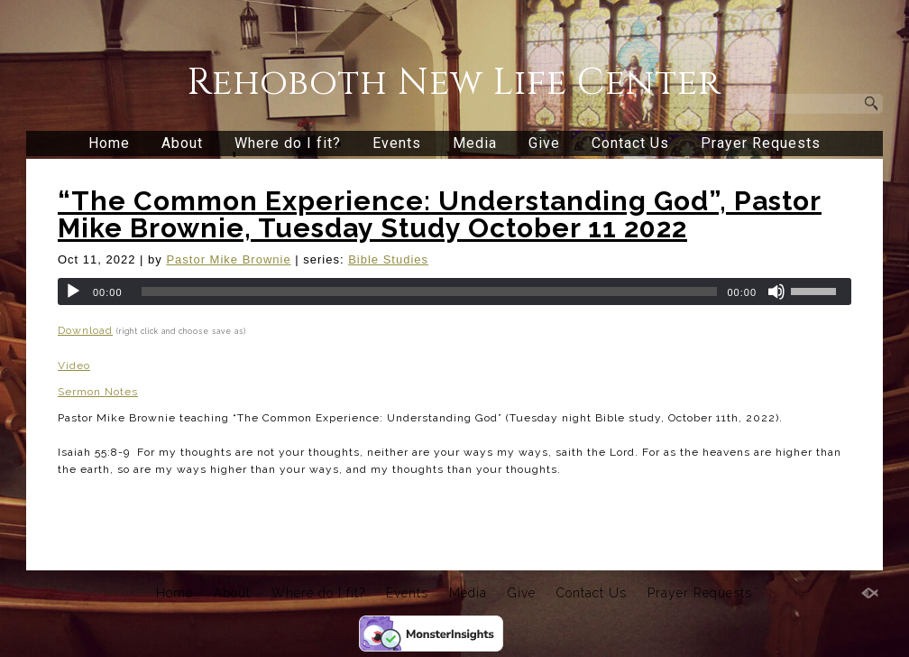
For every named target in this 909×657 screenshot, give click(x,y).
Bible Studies (388, 259)
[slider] (430, 291)
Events (396, 143)
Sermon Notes (98, 391)
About (182, 143)
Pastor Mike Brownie (228, 259)
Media (475, 143)
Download (85, 330)
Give (544, 143)
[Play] (73, 291)
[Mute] (776, 291)
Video (74, 365)
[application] (454, 291)
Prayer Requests (761, 143)
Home (109, 143)
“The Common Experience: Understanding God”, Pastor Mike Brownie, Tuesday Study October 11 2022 (440, 214)
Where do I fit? (287, 143)
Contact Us (630, 143)
